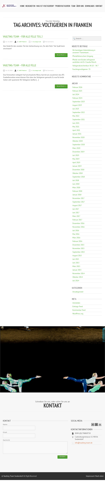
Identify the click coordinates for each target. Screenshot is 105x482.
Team (73, 6)
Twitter (92, 424)
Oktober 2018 (77, 173)
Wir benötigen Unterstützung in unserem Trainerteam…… (83, 51)
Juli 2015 (75, 259)
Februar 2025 (77, 91)
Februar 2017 (77, 220)
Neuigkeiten (30, 6)
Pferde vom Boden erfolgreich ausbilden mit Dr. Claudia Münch (84, 61)
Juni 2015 (75, 263)
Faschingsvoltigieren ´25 (81, 69)
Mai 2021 (75, 127)
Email (5, 432)
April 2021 (76, 130)
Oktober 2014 (77, 277)
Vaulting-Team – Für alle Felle (19, 65)
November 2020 (78, 137)
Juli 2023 (75, 109)
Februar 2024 (77, 98)
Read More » (61, 55)
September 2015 (78, 252)
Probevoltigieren (62, 6)
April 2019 (76, 162)
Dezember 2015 (78, 245)
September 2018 (78, 177)
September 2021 (78, 119)
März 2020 (76, 148)
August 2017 (77, 205)
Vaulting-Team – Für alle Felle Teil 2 (23, 36)
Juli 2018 (75, 180)
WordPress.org (77, 314)
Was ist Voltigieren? (45, 6)
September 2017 (78, 202)
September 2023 (78, 102)
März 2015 (76, 266)
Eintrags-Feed (77, 306)
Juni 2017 (75, 212)
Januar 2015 (76, 270)
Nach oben (99, 478)
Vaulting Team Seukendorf (13, 478)
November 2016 (78, 227)
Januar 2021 (76, 134)
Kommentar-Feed (78, 310)
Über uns (80, 6)
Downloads (90, 6)
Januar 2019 (76, 166)
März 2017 (76, 216)
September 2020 (78, 144)
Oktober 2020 (77, 141)
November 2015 (78, 248)
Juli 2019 (75, 155)
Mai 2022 (75, 116)
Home (22, 6)
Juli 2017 (75, 209)
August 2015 (77, 255)
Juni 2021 (75, 123)
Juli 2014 (75, 281)
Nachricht (6, 440)
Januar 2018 (76, 195)
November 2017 (78, 198)
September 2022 (78, 112)
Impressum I (90, 478)
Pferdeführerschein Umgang (82, 56)
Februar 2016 (77, 241)
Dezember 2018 (78, 170)
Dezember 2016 (78, 223)
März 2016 (76, 238)
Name (5, 424)
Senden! (62, 459)
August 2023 (77, 105)
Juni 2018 (75, 184)
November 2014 (78, 273)
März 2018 (76, 187)
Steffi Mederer (23, 42)
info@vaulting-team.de (83, 443)
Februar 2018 (77, 191)
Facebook (96, 424)
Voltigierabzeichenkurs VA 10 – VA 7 (85, 66)
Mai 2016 (75, 234)
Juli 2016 (75, 230)
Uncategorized (37, 42)
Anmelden (76, 303)
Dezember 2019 (78, 152)
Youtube (100, 424)
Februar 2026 (77, 87)
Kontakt (99, 6)
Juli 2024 (75, 94)
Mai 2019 (75, 159)
